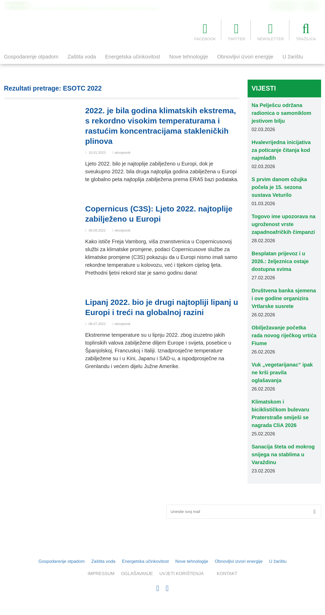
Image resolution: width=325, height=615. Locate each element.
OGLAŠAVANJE (284, 6)
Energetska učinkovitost (132, 57)
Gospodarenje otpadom (31, 57)
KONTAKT (310, 6)
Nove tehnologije (188, 57)
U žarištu (293, 57)
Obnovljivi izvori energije (245, 57)
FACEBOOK (205, 31)
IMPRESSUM (101, 573)
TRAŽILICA (306, 31)
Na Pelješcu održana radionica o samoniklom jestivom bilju (81, 6)
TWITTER (236, 31)
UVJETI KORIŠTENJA (182, 573)
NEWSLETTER (270, 31)
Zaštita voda (82, 57)
